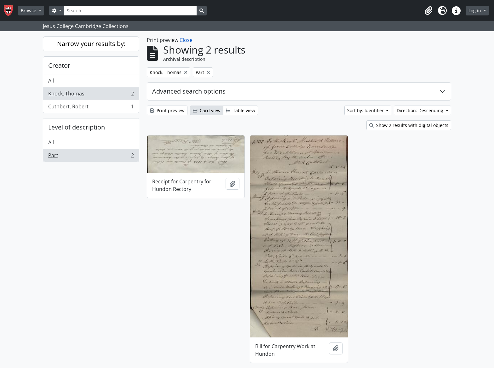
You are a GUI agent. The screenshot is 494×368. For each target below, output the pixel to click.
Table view (240, 110)
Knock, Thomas (91, 95)
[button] (428, 11)
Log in (475, 11)
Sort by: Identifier (366, 110)
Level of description (76, 127)
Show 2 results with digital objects (408, 125)
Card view (207, 110)
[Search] (130, 10)
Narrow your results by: (91, 43)
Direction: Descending (421, 110)
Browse (29, 11)
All (51, 80)
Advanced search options (189, 91)
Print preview (167, 110)
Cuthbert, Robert (91, 108)
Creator (59, 65)
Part (91, 157)
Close (186, 40)
